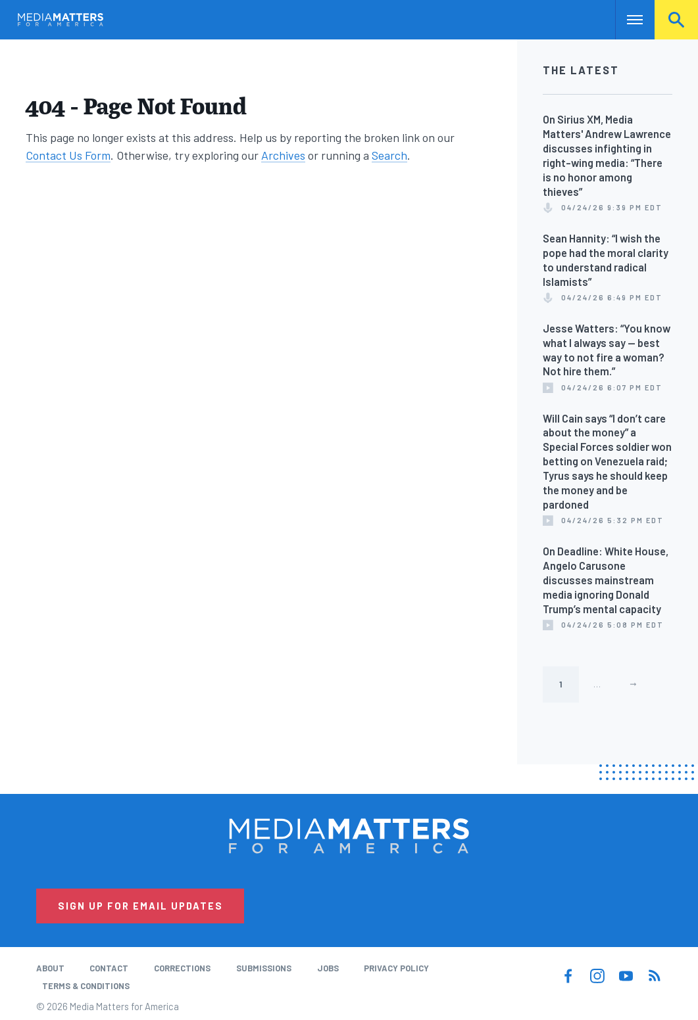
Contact (108, 968)
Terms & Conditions (86, 986)
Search (676, 19)
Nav (626, 19)
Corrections (182, 968)
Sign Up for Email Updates (140, 906)
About (50, 968)
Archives (283, 155)
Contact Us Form (68, 155)
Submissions (263, 968)
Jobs (328, 968)
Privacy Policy (396, 968)
